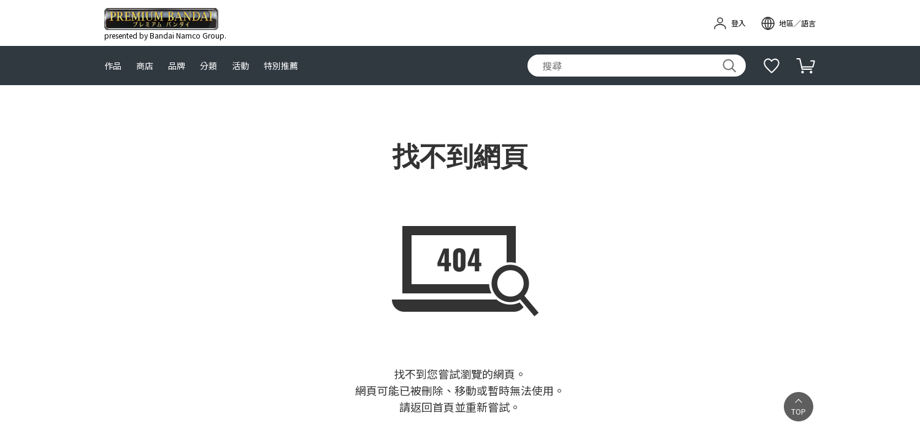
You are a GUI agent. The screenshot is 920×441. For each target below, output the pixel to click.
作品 (112, 66)
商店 (144, 66)
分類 (208, 66)
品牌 (176, 66)
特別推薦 (281, 66)
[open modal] (788, 23)
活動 (240, 66)
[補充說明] (771, 65)
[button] (798, 406)
